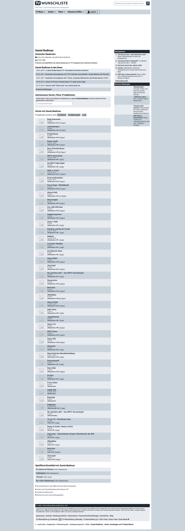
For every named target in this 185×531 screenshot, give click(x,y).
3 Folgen (61, 145)
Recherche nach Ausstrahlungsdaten (49, 495)
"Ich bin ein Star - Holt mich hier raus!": (132, 56)
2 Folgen (61, 181)
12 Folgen (61, 174)
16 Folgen (61, 123)
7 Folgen (61, 269)
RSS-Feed (103, 519)
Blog (111, 516)
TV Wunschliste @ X (90, 519)
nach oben (40, 524)
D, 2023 (61, 481)
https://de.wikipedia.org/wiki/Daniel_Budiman (52, 57)
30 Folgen (61, 152)
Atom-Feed (113, 519)
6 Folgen (61, 291)
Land (84, 115)
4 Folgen (61, 137)
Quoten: (132, 70)
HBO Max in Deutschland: (132, 76)
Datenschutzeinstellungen (89, 516)
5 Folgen (61, 306)
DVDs (88, 524)
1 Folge (60, 159)
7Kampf (39, 477)
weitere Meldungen (44, 89)
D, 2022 (52, 473)
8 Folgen (61, 342)
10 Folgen (61, 130)
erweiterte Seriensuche (44, 492)
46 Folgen (61, 189)
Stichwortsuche (62, 524)
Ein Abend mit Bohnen (44, 469)
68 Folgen (61, 298)
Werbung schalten (60, 516)
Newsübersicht (122, 81)
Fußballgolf (40, 473)
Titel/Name (61, 115)
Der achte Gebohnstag (45, 481)
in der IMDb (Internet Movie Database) (56, 486)
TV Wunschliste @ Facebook (46, 519)
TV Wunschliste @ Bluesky (72, 519)
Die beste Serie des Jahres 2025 (130, 65)
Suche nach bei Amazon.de (52, 489)
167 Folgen (62, 196)
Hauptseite (51, 524)
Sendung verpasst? (77, 524)
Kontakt (49, 516)
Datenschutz (73, 516)
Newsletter (104, 516)
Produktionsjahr (74, 115)
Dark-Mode (124, 519)
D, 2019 (60, 469)
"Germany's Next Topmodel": (132, 62)
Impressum (40, 516)
